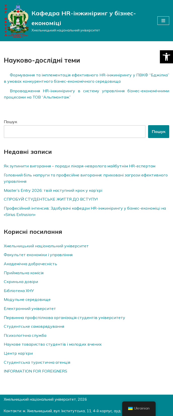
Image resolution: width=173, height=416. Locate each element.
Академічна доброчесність (30, 263)
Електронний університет (30, 308)
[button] (166, 56)
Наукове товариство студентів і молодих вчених (53, 344)
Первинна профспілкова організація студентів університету (64, 317)
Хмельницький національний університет (46, 245)
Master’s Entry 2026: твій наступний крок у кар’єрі (53, 190)
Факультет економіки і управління (38, 254)
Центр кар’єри (18, 353)
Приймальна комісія (24, 272)
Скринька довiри (21, 281)
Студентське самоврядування (34, 326)
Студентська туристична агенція (37, 362)
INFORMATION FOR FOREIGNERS (35, 371)
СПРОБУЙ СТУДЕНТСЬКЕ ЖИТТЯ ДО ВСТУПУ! (51, 199)
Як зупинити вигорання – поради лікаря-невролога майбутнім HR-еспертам (79, 165)
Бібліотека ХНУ (19, 290)
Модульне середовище (27, 299)
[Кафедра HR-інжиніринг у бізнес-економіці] (77, 21)
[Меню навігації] (163, 20)
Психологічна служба (25, 335)
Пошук (10, 121)
